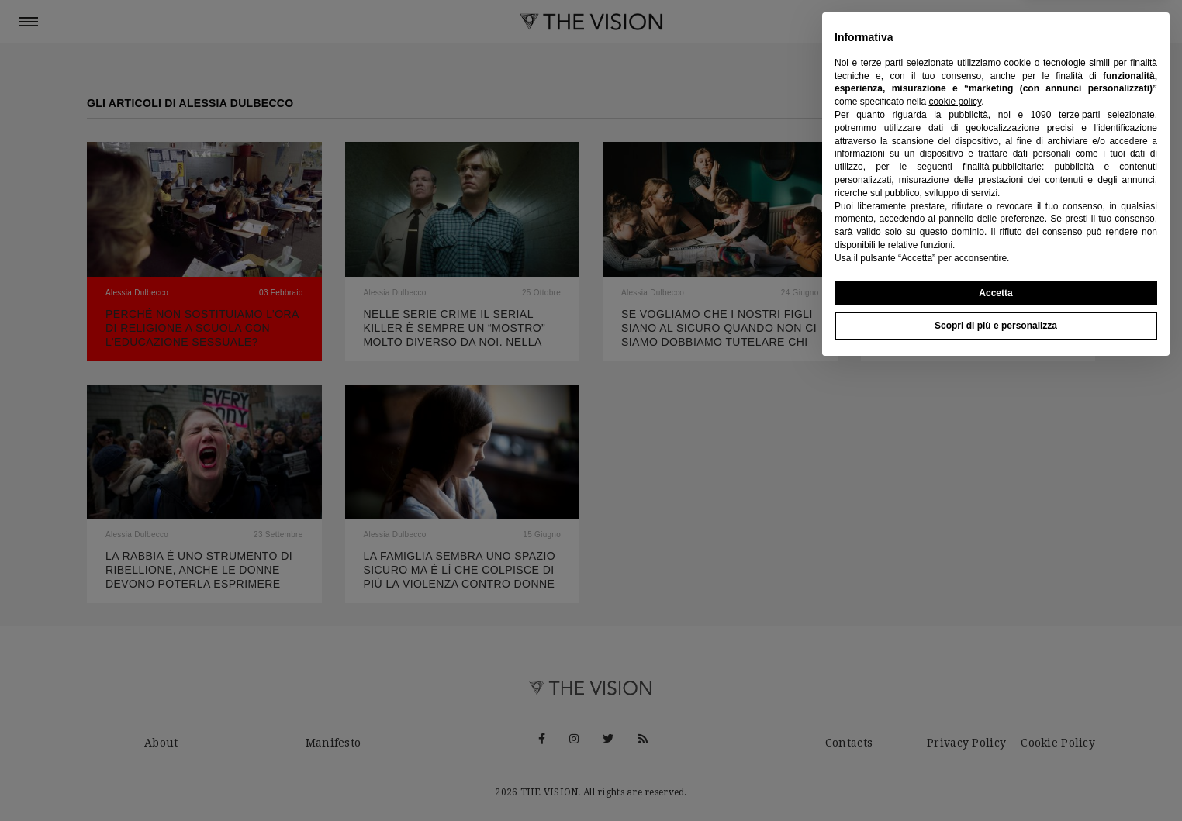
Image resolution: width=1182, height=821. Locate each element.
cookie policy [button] (954, 554)
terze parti (1079, 567)
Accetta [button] (995, 745)
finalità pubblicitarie (1002, 619)
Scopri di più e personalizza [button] (996, 778)
